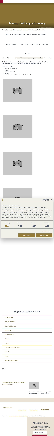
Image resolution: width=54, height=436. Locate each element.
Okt (41, 58)
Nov (45, 58)
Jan (4, 58)
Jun (25, 58)
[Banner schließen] (51, 199)
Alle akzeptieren (44, 235)
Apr (17, 58)
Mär (12, 58)
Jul (28, 58)
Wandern (25, 30)
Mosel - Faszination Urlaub (15, 30)
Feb (8, 58)
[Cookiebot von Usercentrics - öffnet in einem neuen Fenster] (42, 200)
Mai (21, 58)
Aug (33, 58)
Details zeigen (46, 231)
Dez (49, 58)
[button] (1, 1)
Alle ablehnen (26, 235)
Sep (37, 58)
